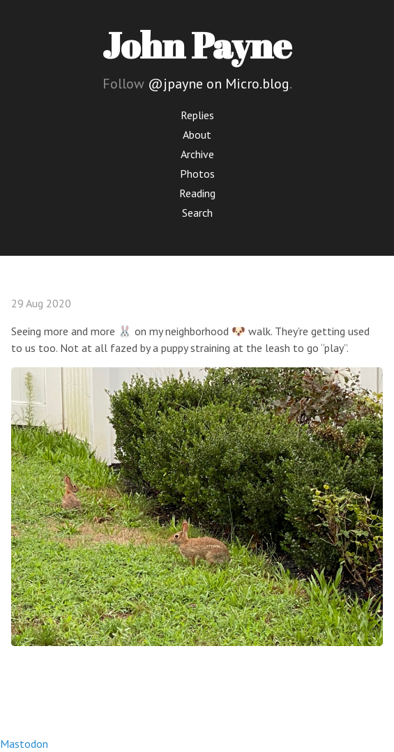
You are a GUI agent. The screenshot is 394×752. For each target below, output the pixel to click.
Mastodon (24, 744)
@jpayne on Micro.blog (218, 84)
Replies (197, 115)
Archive (197, 154)
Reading (197, 193)
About (197, 134)
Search (197, 213)
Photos (197, 174)
